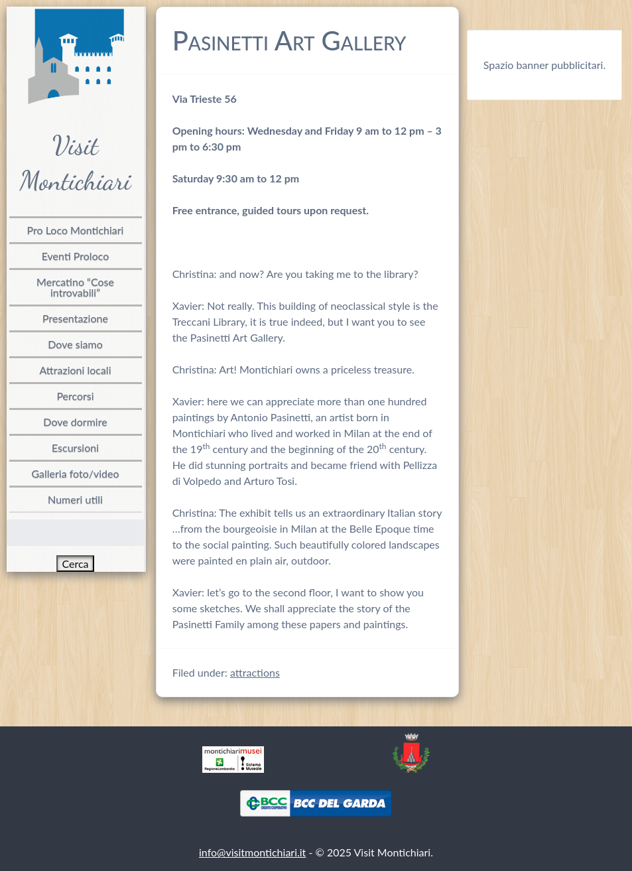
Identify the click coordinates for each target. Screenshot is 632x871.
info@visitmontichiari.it (252, 852)
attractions (255, 672)
